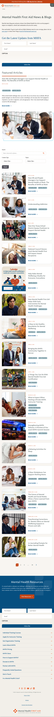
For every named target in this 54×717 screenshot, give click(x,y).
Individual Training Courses (12, 633)
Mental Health (43, 187)
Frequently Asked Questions (12, 670)
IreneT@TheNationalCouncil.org (28, 31)
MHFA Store (7, 653)
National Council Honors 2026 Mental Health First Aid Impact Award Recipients (37, 252)
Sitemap (27, 700)
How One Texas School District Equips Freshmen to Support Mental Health (38, 228)
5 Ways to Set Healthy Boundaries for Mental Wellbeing (36, 326)
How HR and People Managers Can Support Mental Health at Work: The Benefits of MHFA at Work (38, 181)
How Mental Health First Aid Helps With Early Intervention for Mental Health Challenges (39, 302)
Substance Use (43, 209)
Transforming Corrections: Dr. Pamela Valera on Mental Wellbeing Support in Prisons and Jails (38, 522)
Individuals (32, 332)
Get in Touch (7, 674)
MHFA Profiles (32, 504)
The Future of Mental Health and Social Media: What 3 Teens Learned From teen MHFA (38, 497)
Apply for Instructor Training (12, 637)
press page (4, 31)
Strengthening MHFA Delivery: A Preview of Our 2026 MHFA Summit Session (38, 427)
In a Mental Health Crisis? (11, 678)
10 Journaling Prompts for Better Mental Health (37, 544)
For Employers (32, 187)
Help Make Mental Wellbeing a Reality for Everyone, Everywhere (36, 276)
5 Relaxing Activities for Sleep (37, 450)
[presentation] (14, 58)
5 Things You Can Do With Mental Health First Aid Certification (38, 377)
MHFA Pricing (7, 649)
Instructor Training (34, 407)
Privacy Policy (27, 695)
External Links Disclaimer (27, 705)
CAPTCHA (5, 53)
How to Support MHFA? (11, 658)
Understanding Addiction (37, 204)
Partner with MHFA (9, 666)
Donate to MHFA (8, 662)
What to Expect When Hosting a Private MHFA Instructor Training (37, 399)
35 (32, 565)
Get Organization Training (11, 641)
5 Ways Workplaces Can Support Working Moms (37, 473)
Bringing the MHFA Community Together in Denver (37, 351)
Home (3, 9)
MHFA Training (43, 358)
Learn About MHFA (9, 645)
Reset (5, 167)
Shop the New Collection (35, 1)
